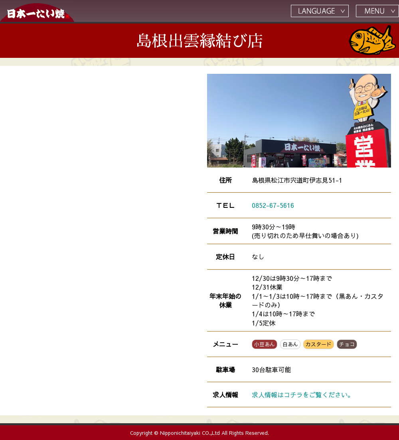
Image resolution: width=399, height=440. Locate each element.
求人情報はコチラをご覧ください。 (303, 394)
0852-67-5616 (273, 205)
